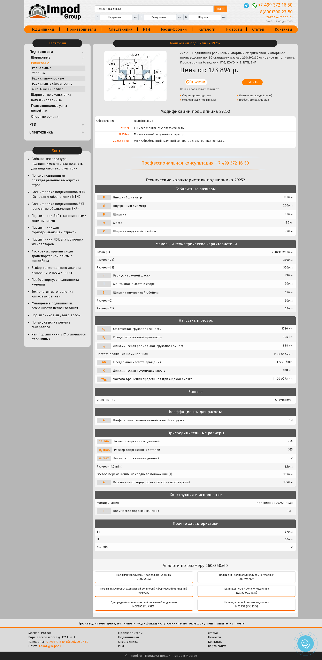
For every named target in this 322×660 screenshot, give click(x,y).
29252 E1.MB (121, 141)
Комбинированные (46, 100)
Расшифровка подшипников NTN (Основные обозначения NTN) (58, 194)
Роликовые (40, 63)
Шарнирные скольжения (51, 95)
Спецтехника (120, 29)
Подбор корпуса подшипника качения (55, 282)
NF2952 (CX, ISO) (246, 606)
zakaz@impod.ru (51, 646)
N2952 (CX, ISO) (246, 592)
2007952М (144, 579)
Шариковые (41, 57)
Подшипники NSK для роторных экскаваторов (57, 241)
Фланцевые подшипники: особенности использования (54, 305)
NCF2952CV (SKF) (144, 606)
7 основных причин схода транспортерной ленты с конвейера (52, 256)
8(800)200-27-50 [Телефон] (276, 12)
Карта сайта (217, 646)
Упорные (39, 73)
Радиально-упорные (48, 78)
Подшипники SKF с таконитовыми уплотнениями (58, 218)
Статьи (258, 29)
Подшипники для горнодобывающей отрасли (54, 230)
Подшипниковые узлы (49, 106)
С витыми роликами (47, 89)
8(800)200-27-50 (77, 642)
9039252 (143, 592)
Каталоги (207, 29)
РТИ (146, 29)
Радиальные (41, 68)
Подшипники (42, 29)
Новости (234, 29)
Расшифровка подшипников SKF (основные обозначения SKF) (57, 206)
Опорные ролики (45, 117)
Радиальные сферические (52, 83)
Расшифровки (174, 29)
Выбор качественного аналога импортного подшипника (56, 270)
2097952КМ (246, 579)
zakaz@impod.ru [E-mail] (279, 17)
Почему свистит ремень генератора (50, 324)
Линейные (39, 111)
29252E (125, 128)
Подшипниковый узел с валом (55, 315)
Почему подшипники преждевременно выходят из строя (55, 180)
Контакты (283, 29)
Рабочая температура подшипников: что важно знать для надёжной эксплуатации (57, 163)
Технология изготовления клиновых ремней (52, 294)
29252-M (124, 134)
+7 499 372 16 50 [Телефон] (275, 5)
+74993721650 (55, 642)
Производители (81, 29)
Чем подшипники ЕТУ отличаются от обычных (58, 336)
